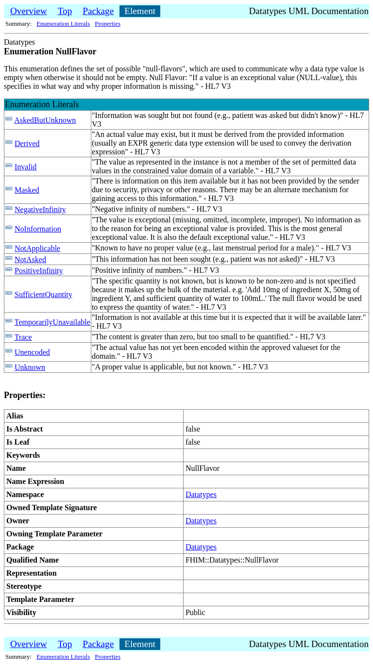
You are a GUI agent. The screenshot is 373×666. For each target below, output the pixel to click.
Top (65, 11)
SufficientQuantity (43, 294)
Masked (27, 190)
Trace (23, 337)
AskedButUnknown (45, 120)
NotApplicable (37, 248)
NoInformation (38, 229)
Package (98, 11)
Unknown (30, 367)
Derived (27, 143)
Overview (28, 11)
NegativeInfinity (40, 209)
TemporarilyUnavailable (52, 322)
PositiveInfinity (39, 270)
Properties (107, 23)
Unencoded (32, 352)
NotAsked (30, 259)
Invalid (25, 167)
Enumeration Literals (63, 23)
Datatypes (201, 494)
